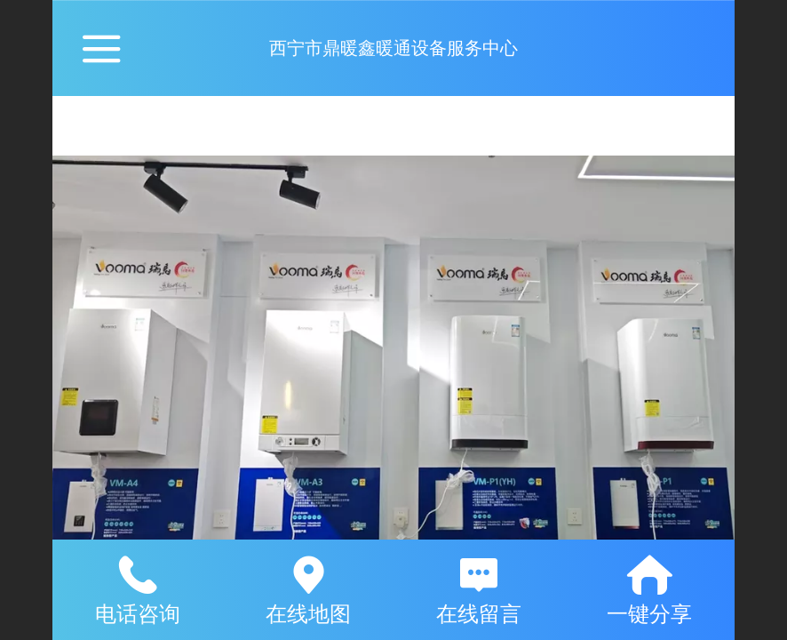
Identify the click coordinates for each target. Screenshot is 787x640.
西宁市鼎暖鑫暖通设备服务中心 (393, 48)
